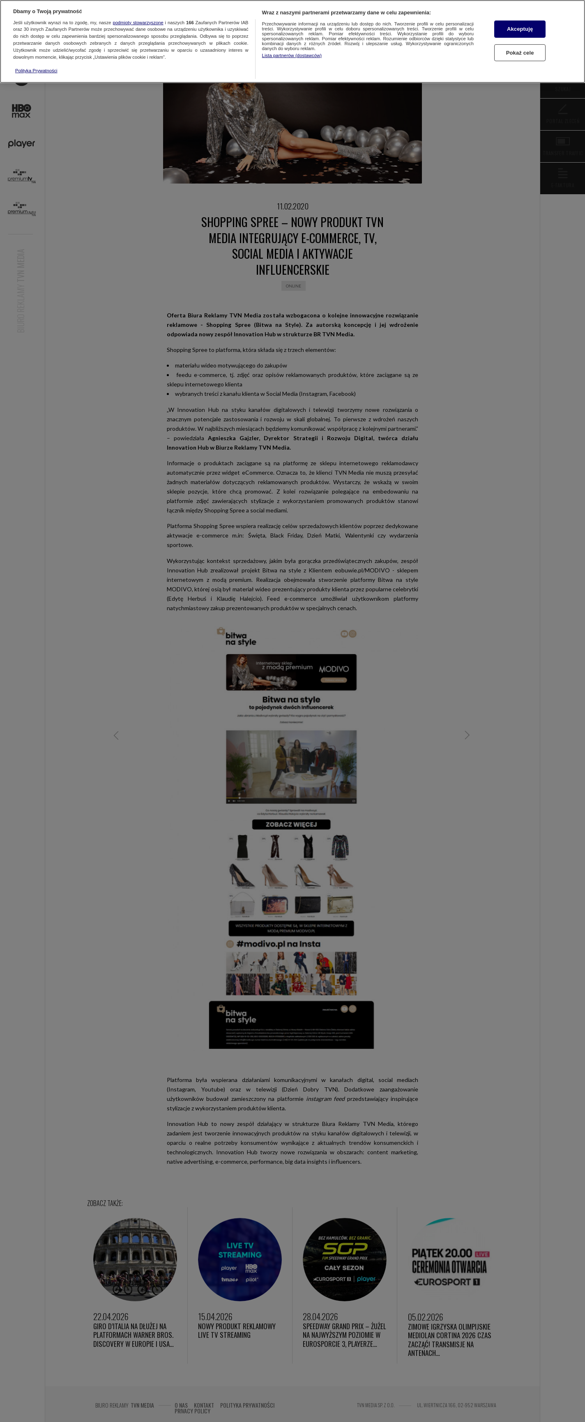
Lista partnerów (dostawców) (292, 55)
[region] (292, 41)
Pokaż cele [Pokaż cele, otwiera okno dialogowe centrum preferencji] (520, 53)
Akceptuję (520, 29)
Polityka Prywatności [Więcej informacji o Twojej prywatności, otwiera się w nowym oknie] (36, 70)
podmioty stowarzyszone (138, 22)
